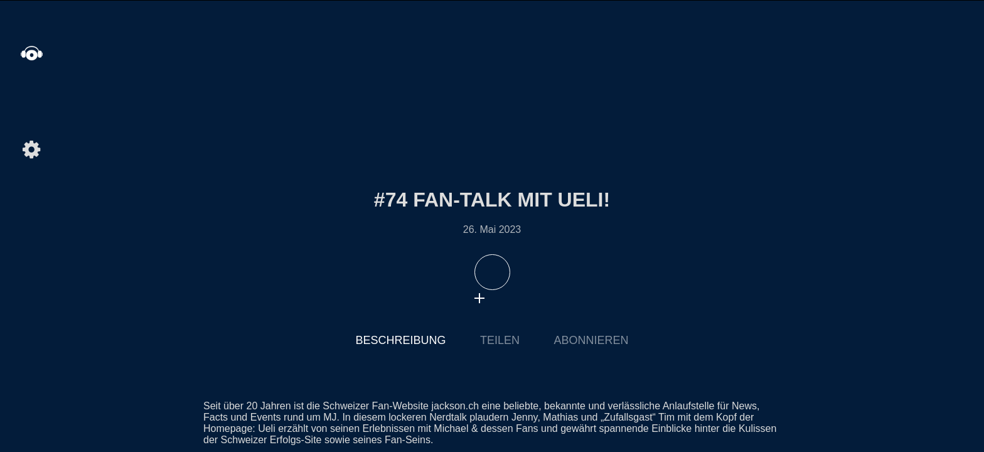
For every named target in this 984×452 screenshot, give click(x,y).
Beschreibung (401, 340)
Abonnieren (591, 340)
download (504, 298)
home (31, 53)
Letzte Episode (212, 234)
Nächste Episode (771, 234)
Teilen (500, 340)
